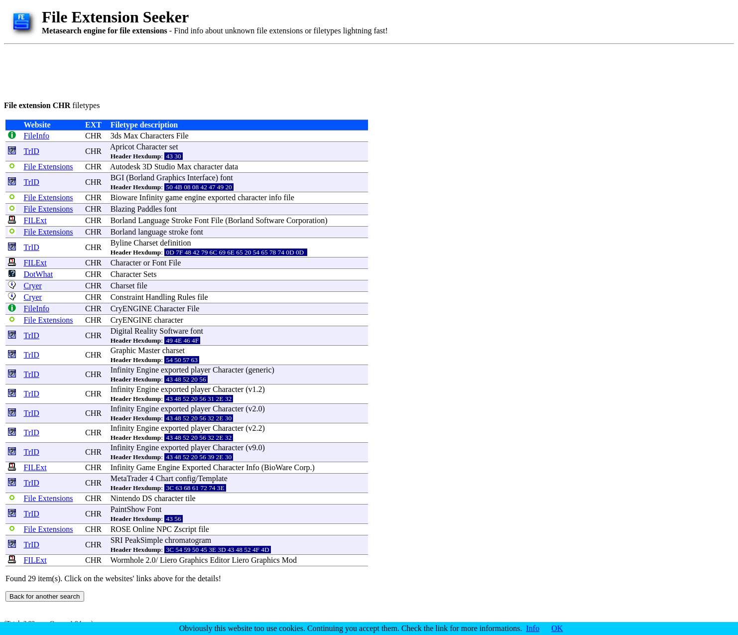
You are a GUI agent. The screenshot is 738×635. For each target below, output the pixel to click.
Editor (220, 560)
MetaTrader (129, 478)
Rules (186, 297)
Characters (157, 135)
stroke (178, 232)
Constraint (127, 297)
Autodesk (125, 166)
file (289, 197)
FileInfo (36, 135)
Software (269, 220)
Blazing (123, 209)
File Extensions (48, 166)
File (182, 135)
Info (252, 467)
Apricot (122, 146)
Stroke (181, 220)
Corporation (305, 220)
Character (151, 146)
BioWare (278, 467)
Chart (165, 478)
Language (153, 220)
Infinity (151, 197)
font (226, 177)
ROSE (121, 529)
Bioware (124, 197)
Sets (150, 274)
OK (557, 628)
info (275, 197)
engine (195, 197)
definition (175, 243)
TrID (31, 151)
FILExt (34, 220)
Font (201, 220)
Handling (160, 297)
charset (173, 350)
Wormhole (126, 560)
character (208, 166)
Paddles (149, 209)
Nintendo (125, 498)
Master (149, 350)
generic (259, 370)
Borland (142, 177)
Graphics (170, 177)
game (174, 197)
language (152, 232)
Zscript (185, 529)
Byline (121, 243)
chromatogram (188, 540)
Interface (201, 177)
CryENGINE (131, 308)
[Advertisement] (185, 70)
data (231, 166)
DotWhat (38, 274)
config (185, 478)
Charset (145, 243)
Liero (168, 560)
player (201, 370)
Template (212, 478)
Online (144, 529)
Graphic (123, 350)
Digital (121, 331)
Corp (302, 467)
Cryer (32, 285)
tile (190, 498)
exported (222, 197)
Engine (147, 370)
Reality (145, 331)
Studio (164, 166)
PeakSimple (144, 540)
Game (145, 467)
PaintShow (128, 509)
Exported (196, 467)
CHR (93, 135)
